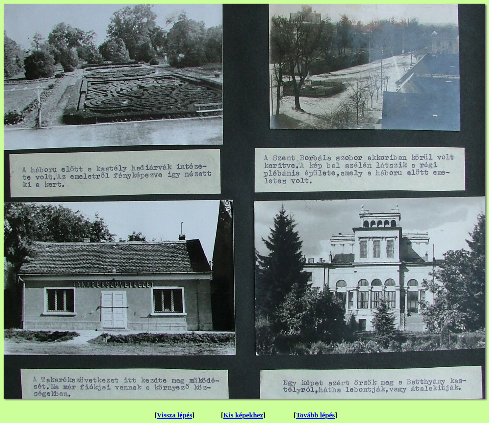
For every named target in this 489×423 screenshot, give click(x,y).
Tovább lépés (315, 415)
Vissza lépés (174, 415)
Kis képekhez (243, 415)
